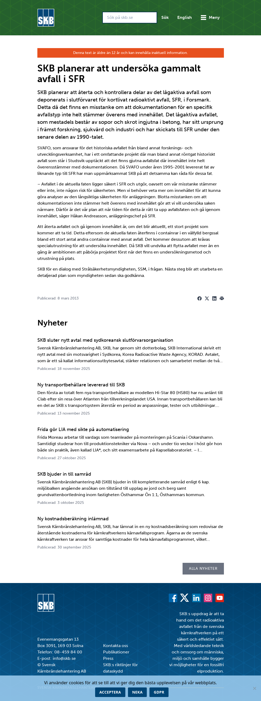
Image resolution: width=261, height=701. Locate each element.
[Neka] (254, 688)
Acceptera (110, 692)
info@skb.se (64, 658)
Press (108, 658)
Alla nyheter (203, 568)
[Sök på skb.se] (129, 17)
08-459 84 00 (68, 651)
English (184, 17)
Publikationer (116, 651)
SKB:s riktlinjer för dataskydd (120, 668)
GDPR (159, 692)
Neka (137, 692)
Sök (165, 17)
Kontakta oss (115, 645)
